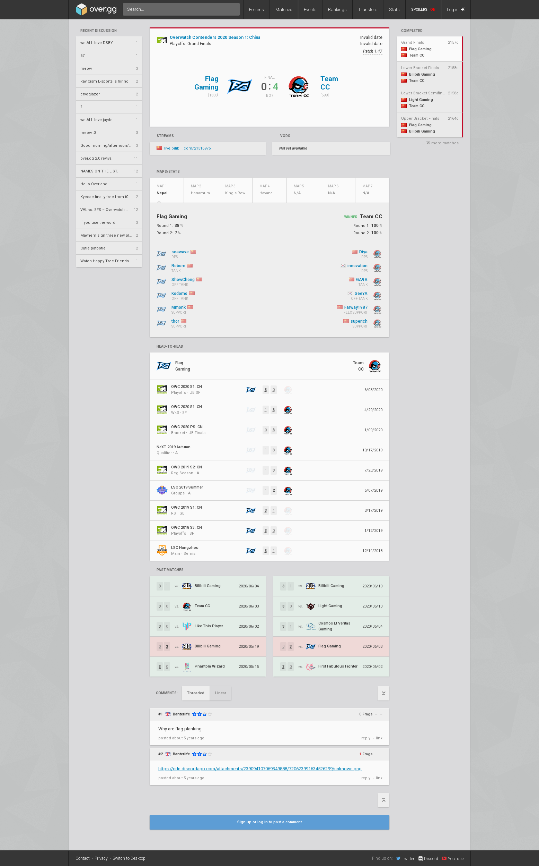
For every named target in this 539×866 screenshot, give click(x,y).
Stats (394, 9)
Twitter (405, 858)
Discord (428, 858)
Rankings (337, 9)
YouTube (452, 858)
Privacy (101, 858)
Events (310, 9)
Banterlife (181, 714)
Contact (83, 858)
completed (412, 31)
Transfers (368, 9)
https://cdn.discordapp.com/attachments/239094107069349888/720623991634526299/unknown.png (260, 768)
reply (365, 738)
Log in (456, 9)
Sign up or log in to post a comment (269, 822)
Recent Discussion (98, 31)
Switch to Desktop (129, 858)
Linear (220, 693)
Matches (283, 9)
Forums (256, 9)
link (379, 738)
